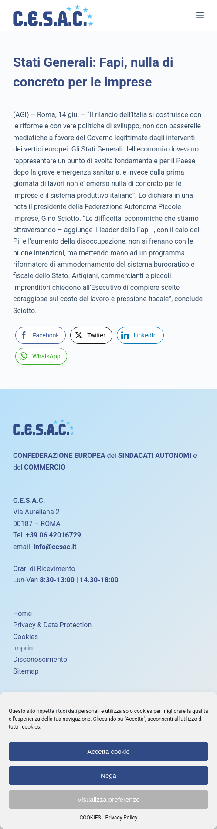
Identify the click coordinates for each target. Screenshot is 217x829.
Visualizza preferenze (108, 799)
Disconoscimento (40, 659)
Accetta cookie (108, 751)
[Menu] (200, 15)
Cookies (25, 637)
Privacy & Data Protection (52, 625)
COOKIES (90, 818)
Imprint (24, 648)
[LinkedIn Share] (140, 335)
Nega (108, 775)
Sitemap (26, 671)
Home (22, 613)
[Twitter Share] (91, 335)
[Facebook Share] (40, 335)
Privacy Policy (121, 818)
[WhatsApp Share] (41, 356)
